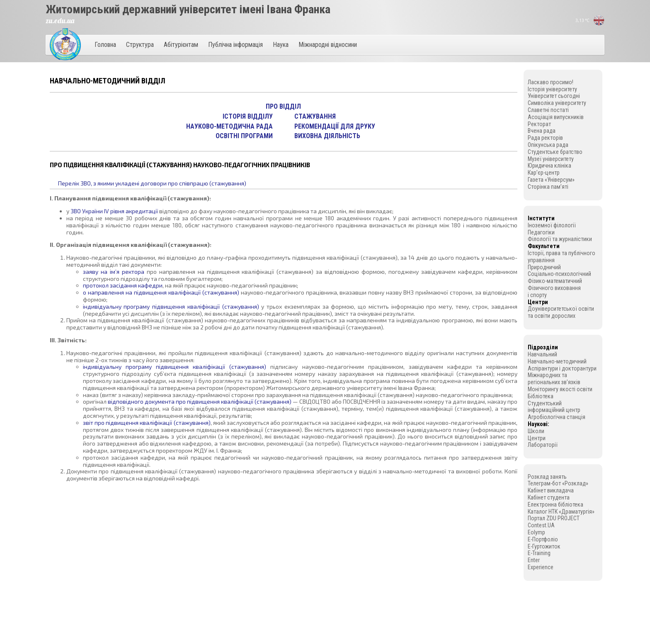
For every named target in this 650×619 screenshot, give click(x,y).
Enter (534, 560)
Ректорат (539, 124)
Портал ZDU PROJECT (554, 518)
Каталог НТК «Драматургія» (561, 511)
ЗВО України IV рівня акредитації (114, 210)
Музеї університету (551, 159)
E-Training (539, 553)
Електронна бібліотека (555, 504)
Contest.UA (541, 525)
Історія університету (552, 89)
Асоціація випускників (556, 117)
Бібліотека (540, 396)
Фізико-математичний (555, 281)
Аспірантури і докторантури (562, 368)
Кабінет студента (549, 497)
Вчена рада (541, 130)
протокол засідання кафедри (122, 285)
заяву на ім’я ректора (113, 271)
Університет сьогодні (554, 96)
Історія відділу (248, 116)
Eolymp (536, 532)
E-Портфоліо (543, 539)
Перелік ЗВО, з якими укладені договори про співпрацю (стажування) (152, 183)
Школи (536, 431)
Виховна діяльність (327, 136)
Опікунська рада (548, 144)
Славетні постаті (548, 110)
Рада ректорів (545, 137)
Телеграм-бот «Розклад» (558, 483)
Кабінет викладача (551, 490)
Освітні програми (244, 136)
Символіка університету (557, 103)
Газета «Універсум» (551, 179)
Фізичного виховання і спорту (554, 291)
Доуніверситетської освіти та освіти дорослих (561, 312)
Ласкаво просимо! (550, 82)
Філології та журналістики (560, 239)
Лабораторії (543, 444)
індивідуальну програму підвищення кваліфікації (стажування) (171, 306)
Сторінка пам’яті (548, 186)
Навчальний (542, 354)
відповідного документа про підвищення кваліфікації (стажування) (199, 401)
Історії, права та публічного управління (561, 256)
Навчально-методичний (557, 361)
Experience (540, 567)
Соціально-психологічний (559, 274)
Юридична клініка (549, 165)
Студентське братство (555, 152)
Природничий (544, 267)
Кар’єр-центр (544, 172)
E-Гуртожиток (544, 546)
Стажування (315, 116)
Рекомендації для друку (334, 126)
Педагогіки (541, 232)
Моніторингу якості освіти (560, 389)
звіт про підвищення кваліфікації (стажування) (147, 422)
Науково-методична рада (229, 126)
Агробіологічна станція (556, 417)
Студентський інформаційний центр (554, 407)
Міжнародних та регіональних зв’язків (554, 378)
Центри (537, 438)
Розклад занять (547, 476)
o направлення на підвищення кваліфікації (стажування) (161, 292)
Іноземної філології (552, 225)
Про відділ (283, 106)
